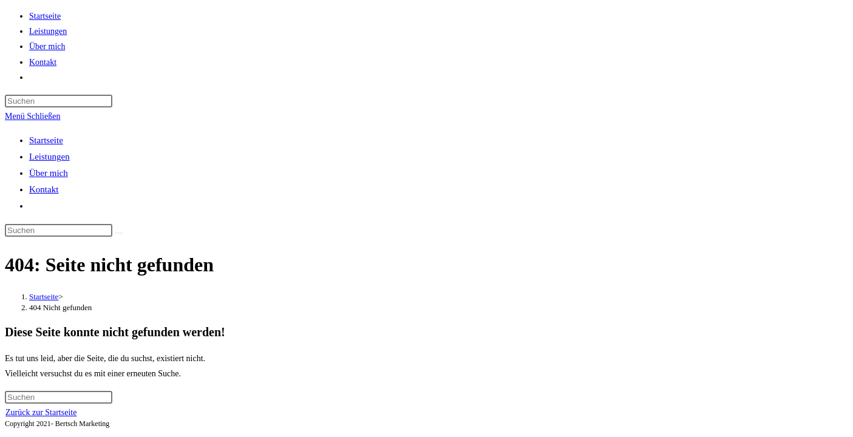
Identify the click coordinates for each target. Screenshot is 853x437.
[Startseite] (43, 296)
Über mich (48, 173)
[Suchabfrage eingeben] (58, 101)
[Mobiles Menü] (32, 116)
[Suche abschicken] (119, 233)
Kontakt (43, 189)
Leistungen (49, 156)
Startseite (46, 140)
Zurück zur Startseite (40, 412)
